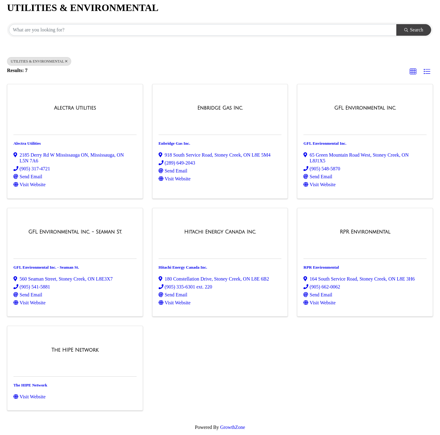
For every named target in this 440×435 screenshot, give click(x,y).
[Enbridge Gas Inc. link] (220, 108)
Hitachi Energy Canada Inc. (183, 267)
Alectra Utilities (27, 143)
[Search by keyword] (203, 30)
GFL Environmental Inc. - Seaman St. (46, 267)
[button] (413, 72)
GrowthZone (232, 427)
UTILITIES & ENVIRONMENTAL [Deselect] (39, 61)
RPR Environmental (321, 267)
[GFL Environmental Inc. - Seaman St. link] (75, 232)
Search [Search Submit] (413, 29)
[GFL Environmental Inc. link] (365, 108)
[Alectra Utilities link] (75, 108)
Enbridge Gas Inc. (174, 143)
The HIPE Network (30, 385)
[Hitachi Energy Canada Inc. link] (220, 232)
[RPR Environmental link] (365, 232)
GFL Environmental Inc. (324, 143)
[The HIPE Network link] (74, 350)
